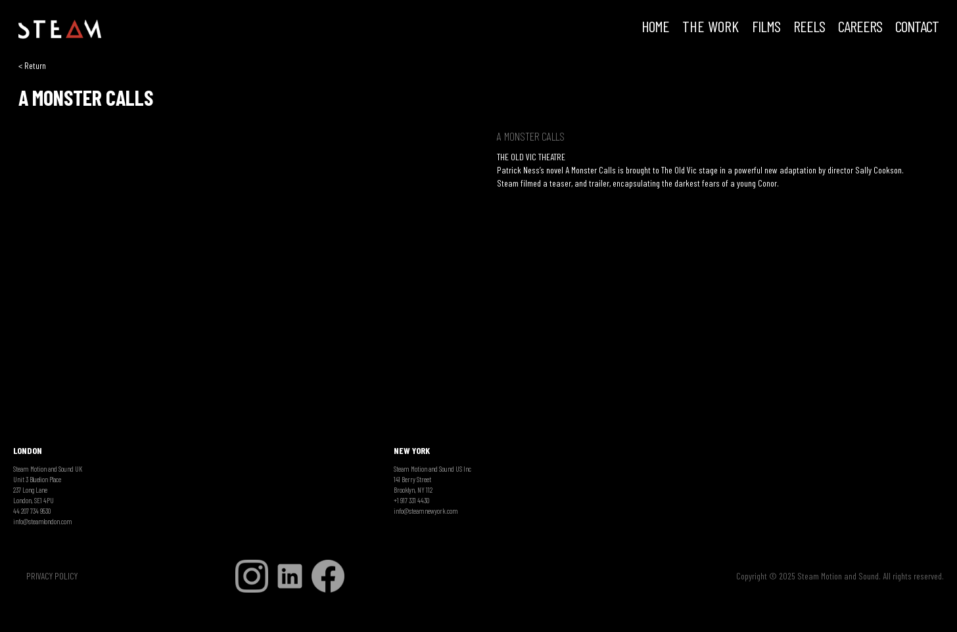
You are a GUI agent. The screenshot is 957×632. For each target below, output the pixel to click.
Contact (917, 27)
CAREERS (860, 27)
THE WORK (710, 27)
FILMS (766, 27)
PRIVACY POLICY (52, 575)
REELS (809, 27)
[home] (59, 29)
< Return (32, 65)
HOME (655, 27)
